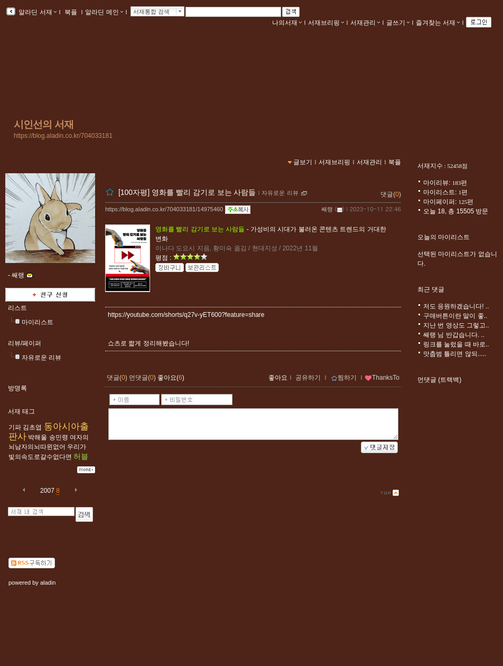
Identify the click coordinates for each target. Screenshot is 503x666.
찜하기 (344, 377)
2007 (47, 490)
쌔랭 (327, 209)
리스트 (17, 308)
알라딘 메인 (104, 12)
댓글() (390, 194)
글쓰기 (397, 22)
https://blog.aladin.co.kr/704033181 (63, 135)
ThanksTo (382, 377)
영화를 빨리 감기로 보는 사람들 (200, 229)
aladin (47, 582)
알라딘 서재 (37, 12)
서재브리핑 (326, 22)
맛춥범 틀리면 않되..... (454, 354)
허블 (80, 456)
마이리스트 (37, 322)
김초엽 (32, 427)
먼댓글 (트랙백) (439, 379)
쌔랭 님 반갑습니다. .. (454, 335)
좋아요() (170, 377)
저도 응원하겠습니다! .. (456, 306)
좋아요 (277, 377)
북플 (71, 12)
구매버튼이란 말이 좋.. (455, 316)
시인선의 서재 (43, 124)
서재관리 (365, 22)
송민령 (58, 437)
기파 (14, 427)
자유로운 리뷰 (41, 357)
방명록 (17, 388)
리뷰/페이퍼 (24, 343)
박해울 (37, 437)
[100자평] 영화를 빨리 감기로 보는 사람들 (187, 192)
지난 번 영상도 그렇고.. (456, 325)
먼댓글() (142, 377)
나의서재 (287, 22)
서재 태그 (21, 411)
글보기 (302, 162)
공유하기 (308, 377)
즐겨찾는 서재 (438, 22)
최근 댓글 (430, 289)
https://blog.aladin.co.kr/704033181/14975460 (164, 209)
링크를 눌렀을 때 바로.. (456, 344)
